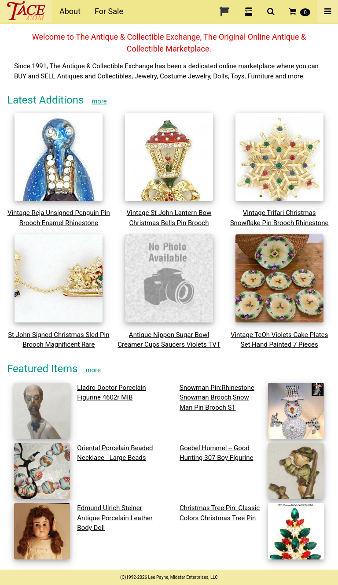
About (70, 11)
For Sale (109, 11)
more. (296, 76)
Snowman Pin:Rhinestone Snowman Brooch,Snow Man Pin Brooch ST (217, 397)
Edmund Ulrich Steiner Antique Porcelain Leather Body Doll (115, 518)
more (99, 101)
